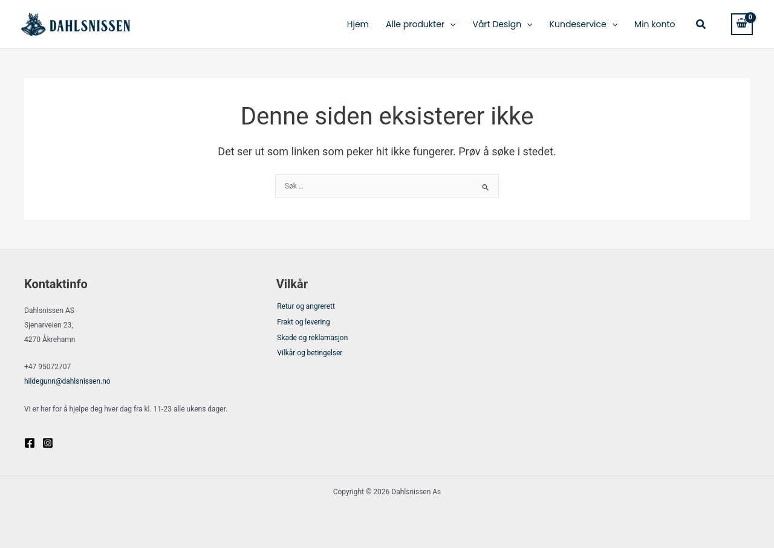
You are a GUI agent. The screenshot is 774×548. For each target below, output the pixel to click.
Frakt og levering (303, 323)
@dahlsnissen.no (67, 381)
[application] (449, 24)
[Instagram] (47, 442)
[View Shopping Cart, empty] (742, 23)
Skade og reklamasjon (312, 340)
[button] (701, 24)
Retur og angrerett (305, 307)
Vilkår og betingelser (309, 356)
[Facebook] (29, 442)
